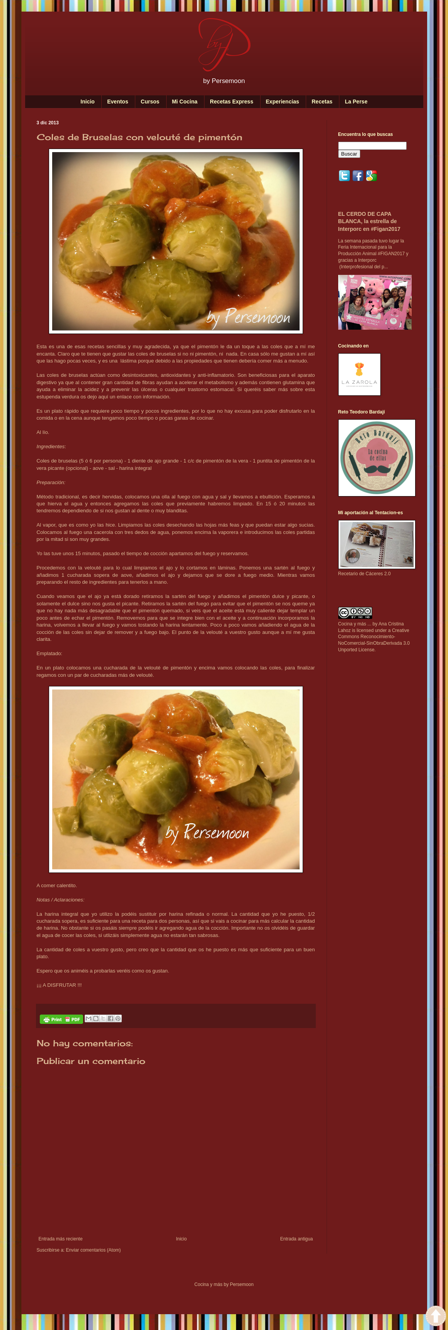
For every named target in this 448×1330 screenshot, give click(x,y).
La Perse (356, 101)
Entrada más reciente (61, 1239)
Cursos (150, 101)
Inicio (87, 101)
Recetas (322, 101)
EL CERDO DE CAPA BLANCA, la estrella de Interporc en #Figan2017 (369, 221)
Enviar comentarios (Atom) (93, 1250)
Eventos (117, 101)
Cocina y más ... (354, 624)
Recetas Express (231, 101)
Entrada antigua (296, 1239)
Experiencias (282, 101)
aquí (103, 397)
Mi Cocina (185, 101)
